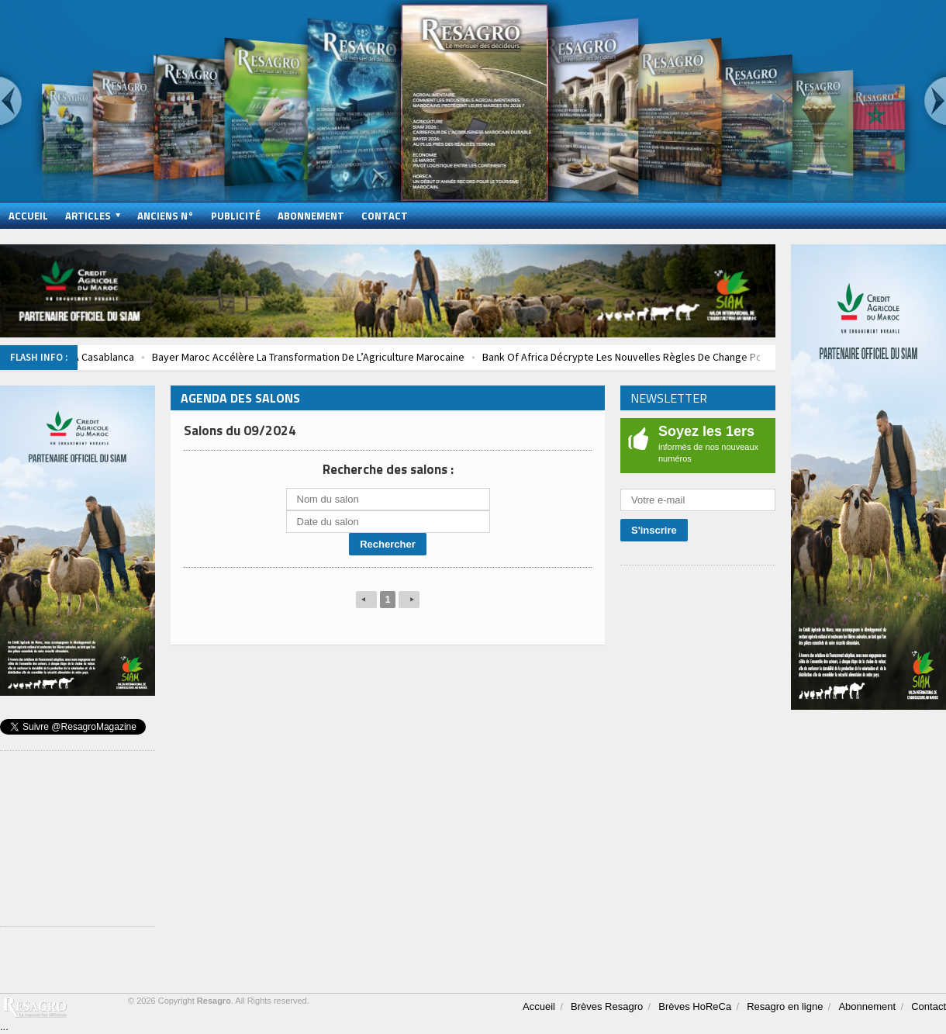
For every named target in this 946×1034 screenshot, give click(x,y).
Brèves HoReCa (694, 1006)
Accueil (28, 215)
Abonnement (311, 215)
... (4, 1026)
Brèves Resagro (607, 1006)
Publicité (236, 215)
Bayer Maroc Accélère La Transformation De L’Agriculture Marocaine (326, 357)
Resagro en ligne (785, 1006)
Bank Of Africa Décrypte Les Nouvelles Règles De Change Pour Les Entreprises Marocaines (710, 357)
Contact (384, 215)
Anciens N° (165, 215)
